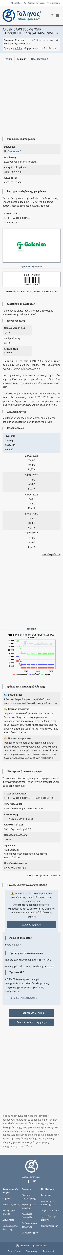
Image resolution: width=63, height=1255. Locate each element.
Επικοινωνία (49, 1251)
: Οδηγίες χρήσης (32, 1022)
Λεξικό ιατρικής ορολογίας (29, 1225)
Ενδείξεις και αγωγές (9, 1212)
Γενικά (8, 59)
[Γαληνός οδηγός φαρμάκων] (21, 15)
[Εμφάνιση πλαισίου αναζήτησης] (52, 15)
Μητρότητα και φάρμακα (29, 1206)
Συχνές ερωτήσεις (50, 1210)
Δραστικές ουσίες (11, 1204)
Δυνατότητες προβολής (47, 1203)
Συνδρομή (53, 3)
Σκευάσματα (8, 1220)
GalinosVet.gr (49, 1225)
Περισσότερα (39, 59)
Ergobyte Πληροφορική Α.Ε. (34, 1245)
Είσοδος (16, 3)
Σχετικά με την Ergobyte (48, 1218)
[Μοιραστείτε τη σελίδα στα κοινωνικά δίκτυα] (40, 40)
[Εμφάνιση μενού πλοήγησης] (57, 15)
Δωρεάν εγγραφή (34, 3)
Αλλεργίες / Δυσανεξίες (27, 1216)
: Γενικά (31, 1013)
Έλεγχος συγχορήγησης (29, 1197)
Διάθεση (22, 59)
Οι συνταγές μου (30, 1232)
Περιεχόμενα (14, 1251)
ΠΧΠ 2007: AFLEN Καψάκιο (23, 998)
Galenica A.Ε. (15, 151)
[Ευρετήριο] (51, 40)
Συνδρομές (46, 1195)
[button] (28, 1181)
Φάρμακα (7, 1198)
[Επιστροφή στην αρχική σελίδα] (31, 1169)
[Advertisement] (31, 97)
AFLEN (18, 48)
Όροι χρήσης (32, 1251)
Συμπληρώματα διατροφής (10, 1227)
